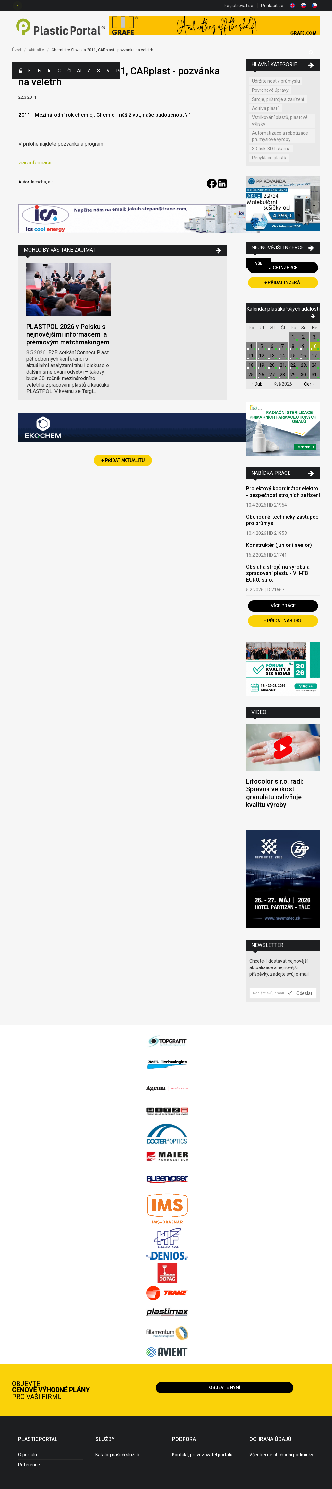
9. (304, 346)
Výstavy (88, 70)
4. (251, 346)
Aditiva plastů (266, 108)
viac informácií (34, 163)
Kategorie (29, 70)
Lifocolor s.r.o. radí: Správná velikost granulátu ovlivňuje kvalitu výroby (274, 793)
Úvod (16, 50)
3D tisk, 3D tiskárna (271, 148)
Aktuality (78, 70)
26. (262, 374)
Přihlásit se (272, 5)
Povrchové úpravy (270, 90)
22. (293, 365)
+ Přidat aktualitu (123, 460)
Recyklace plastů (269, 157)
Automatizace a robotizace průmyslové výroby (280, 136)
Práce (118, 70)
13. (272, 355)
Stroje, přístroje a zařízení (278, 99)
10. (315, 346)
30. (304, 374)
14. (283, 355)
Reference (29, 1464)
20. (272, 365)
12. (262, 355)
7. (283, 346)
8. (293, 346)
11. (251, 355)
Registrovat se (238, 5)
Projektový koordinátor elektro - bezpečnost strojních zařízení (283, 492)
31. (315, 374)
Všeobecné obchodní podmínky (281, 1454)
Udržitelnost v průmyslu (276, 81)
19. (262, 365)
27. (272, 374)
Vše (258, 263)
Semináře (98, 70)
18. (251, 365)
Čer (309, 384)
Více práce (283, 605)
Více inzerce (283, 267)
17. (315, 355)
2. (304, 337)
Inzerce (49, 70)
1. (293, 337)
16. (304, 355)
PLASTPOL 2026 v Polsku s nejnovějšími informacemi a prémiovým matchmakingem (67, 334)
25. (251, 374)
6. (272, 346)
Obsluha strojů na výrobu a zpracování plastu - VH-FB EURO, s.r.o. (278, 573)
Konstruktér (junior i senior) (279, 545)
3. (314, 337)
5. (262, 346)
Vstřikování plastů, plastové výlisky (280, 120)
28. (283, 374)
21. (283, 365)
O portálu (27, 1454)
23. (304, 365)
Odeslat (300, 993)
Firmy (39, 70)
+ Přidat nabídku (283, 620)
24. (315, 365)
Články (69, 70)
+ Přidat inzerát (283, 282)
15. (293, 355)
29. (293, 374)
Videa (108, 70)
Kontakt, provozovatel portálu (202, 1454)
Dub (257, 384)
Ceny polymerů (59, 70)
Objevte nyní (224, 1387)
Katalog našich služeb (117, 1454)
